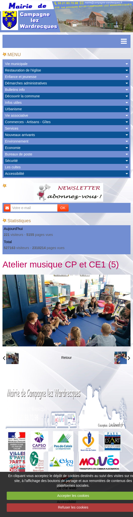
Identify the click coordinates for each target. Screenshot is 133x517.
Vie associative (16, 115)
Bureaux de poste (18, 154)
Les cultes (13, 167)
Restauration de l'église (23, 70)
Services (11, 128)
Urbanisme (13, 109)
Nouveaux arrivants (20, 135)
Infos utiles (13, 103)
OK (62, 208)
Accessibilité (14, 174)
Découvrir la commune (22, 96)
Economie (12, 148)
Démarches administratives (26, 83)
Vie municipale (16, 64)
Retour (66, 358)
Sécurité (11, 161)
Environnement (16, 141)
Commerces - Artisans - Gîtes (28, 122)
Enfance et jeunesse (21, 77)
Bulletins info (15, 90)
